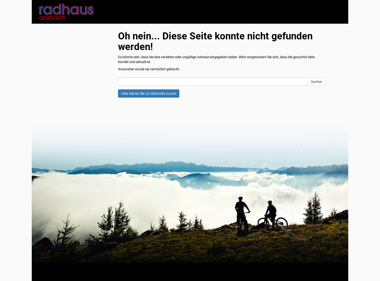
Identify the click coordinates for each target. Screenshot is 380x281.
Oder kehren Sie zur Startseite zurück (148, 93)
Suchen (316, 82)
